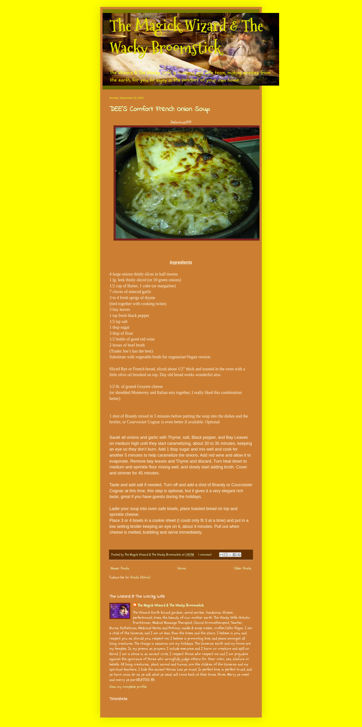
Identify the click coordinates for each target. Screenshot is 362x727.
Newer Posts (120, 568)
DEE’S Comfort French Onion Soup (159, 109)
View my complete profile (128, 686)
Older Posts (242, 568)
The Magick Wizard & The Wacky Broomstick (186, 36)
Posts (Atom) (140, 577)
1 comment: (205, 554)
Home (182, 568)
